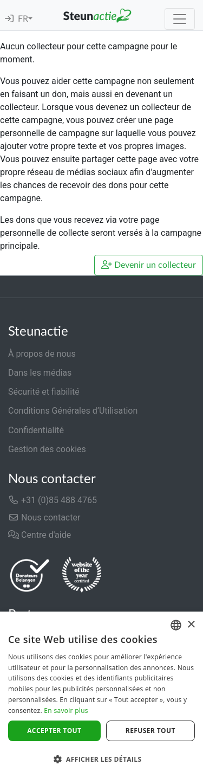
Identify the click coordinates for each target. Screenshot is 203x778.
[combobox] (176, 625)
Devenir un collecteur (148, 264)
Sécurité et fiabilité (44, 392)
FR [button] (23, 19)
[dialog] (101, 695)
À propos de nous (42, 354)
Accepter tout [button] (54, 730)
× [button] (191, 625)
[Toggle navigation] (180, 19)
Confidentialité (36, 430)
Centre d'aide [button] (39, 535)
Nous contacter (44, 517)
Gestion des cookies (47, 449)
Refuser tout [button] (150, 730)
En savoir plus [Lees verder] (66, 710)
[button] (101, 759)
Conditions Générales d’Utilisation (72, 411)
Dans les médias (39, 373)
